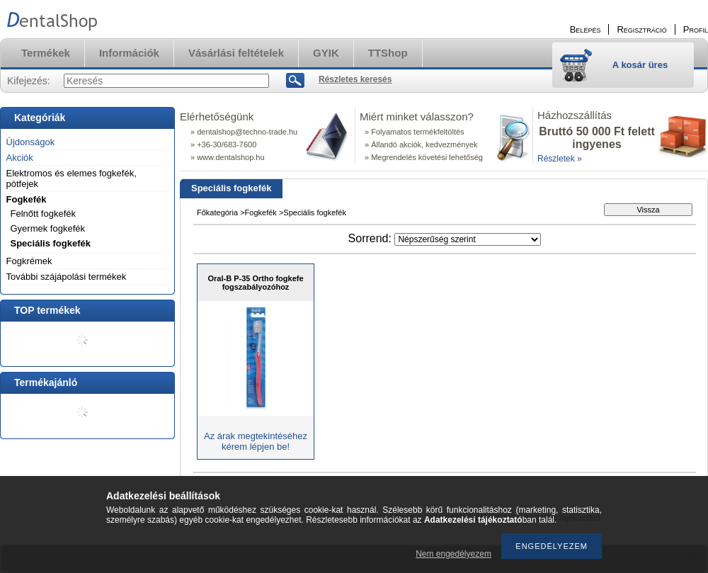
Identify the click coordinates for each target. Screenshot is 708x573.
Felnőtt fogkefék (43, 213)
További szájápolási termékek (66, 276)
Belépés (585, 29)
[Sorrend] (467, 239)
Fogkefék (26, 199)
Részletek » (559, 159)
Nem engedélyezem (453, 554)
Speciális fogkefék (51, 243)
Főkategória (217, 212)
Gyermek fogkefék (48, 228)
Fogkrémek (29, 261)
